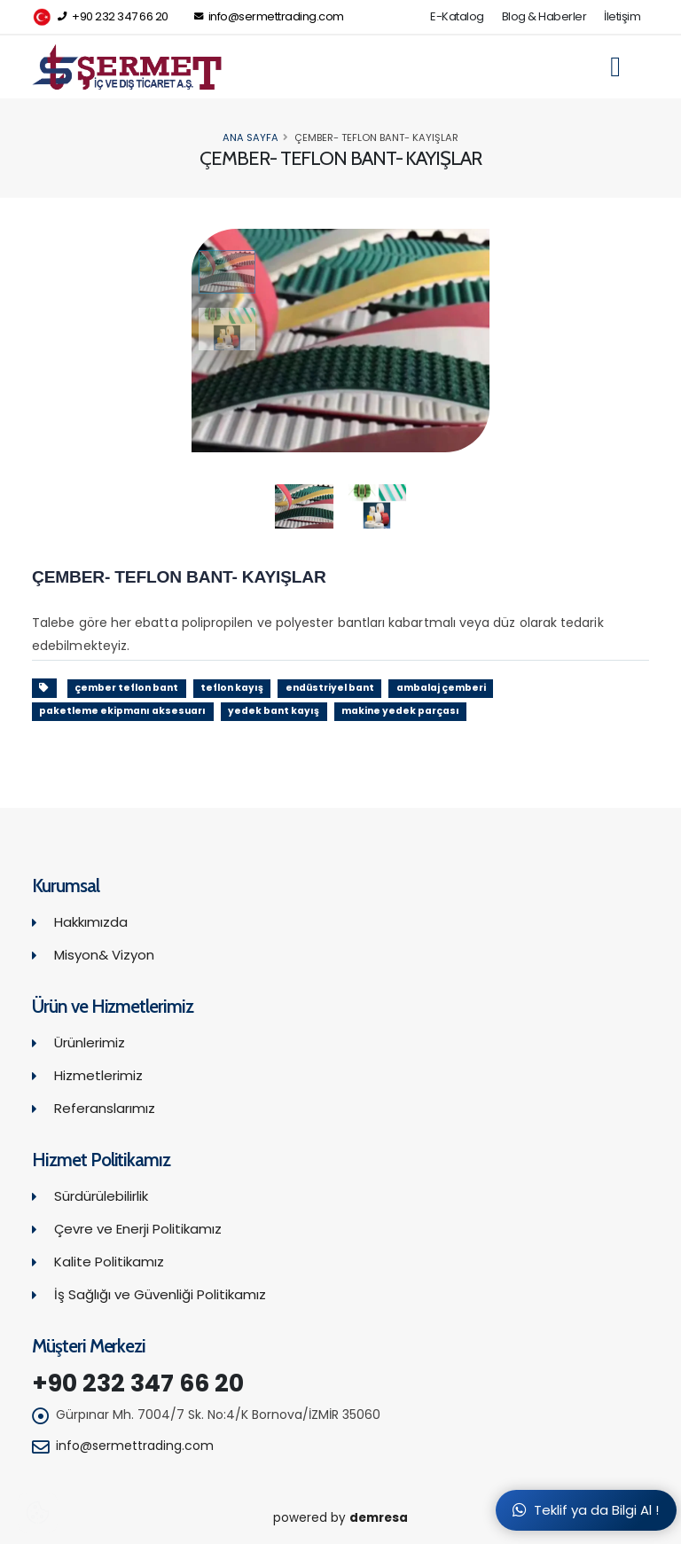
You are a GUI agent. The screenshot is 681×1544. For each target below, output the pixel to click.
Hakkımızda (91, 922)
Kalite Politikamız (109, 1261)
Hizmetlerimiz (98, 1075)
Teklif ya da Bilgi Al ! (586, 1510)
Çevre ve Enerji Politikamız (138, 1228)
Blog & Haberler (544, 16)
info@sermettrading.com (269, 16)
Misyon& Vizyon (104, 954)
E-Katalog (457, 16)
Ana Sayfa (250, 137)
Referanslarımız (104, 1108)
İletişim (622, 16)
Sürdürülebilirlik (101, 1196)
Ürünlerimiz (89, 1042)
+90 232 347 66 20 (100, 17)
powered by (340, 1517)
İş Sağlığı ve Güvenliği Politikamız (160, 1294)
